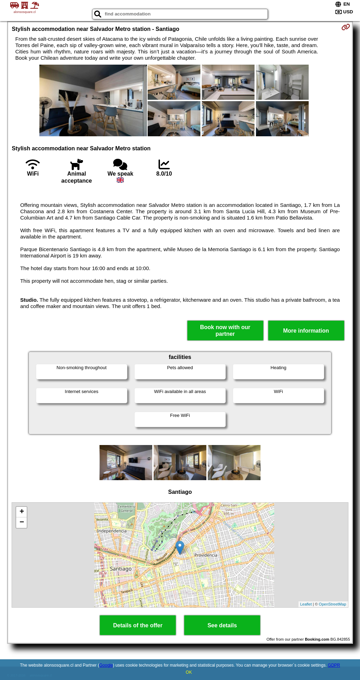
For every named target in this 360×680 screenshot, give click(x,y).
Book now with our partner (225, 330)
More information (306, 331)
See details (222, 625)
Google (106, 665)
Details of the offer (137, 625)
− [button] (21, 522)
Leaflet (306, 604)
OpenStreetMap (332, 604)
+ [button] (21, 512)
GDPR (334, 665)
